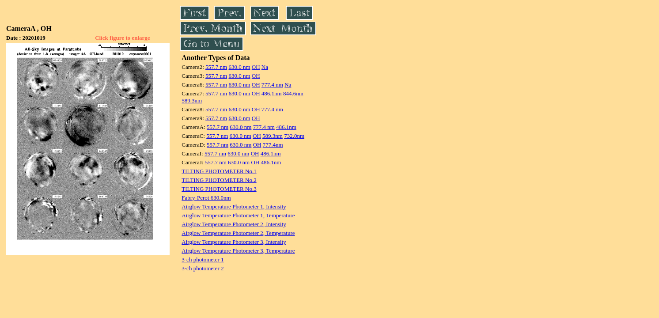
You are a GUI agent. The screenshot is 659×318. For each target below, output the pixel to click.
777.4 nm (272, 84)
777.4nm (273, 144)
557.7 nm (216, 67)
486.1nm (271, 93)
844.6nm (293, 93)
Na (264, 67)
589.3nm (192, 100)
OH (256, 67)
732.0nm (294, 135)
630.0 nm (239, 67)
